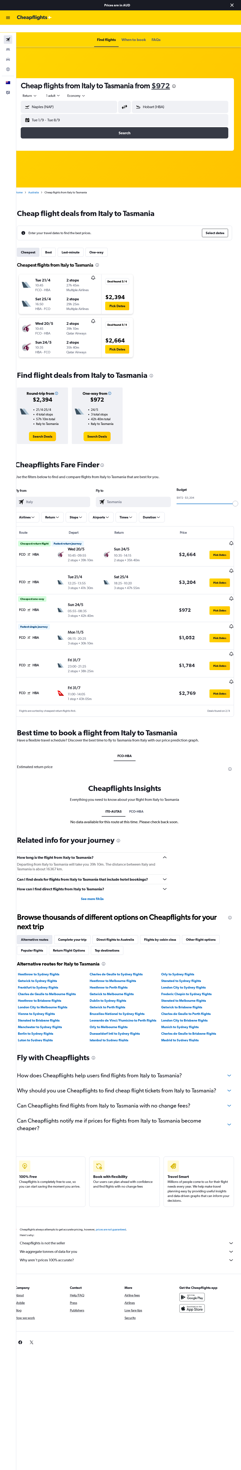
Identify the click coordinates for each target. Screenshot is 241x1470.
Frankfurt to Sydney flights (46, 973)
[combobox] (85, 88)
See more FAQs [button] (97, 884)
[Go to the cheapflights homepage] (34, 17)
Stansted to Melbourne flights (186, 986)
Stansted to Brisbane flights (47, 1006)
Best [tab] (56, 245)
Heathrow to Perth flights (114, 973)
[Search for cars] (8, 52)
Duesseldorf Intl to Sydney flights (120, 1019)
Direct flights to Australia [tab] (123, 925)
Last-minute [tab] (79, 245)
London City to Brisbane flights (187, 1006)
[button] (232, 5)
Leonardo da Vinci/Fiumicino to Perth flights (128, 1006)
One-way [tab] (105, 245)
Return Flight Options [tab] (77, 936)
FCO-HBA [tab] (128, 736)
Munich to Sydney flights (182, 1012)
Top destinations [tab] (115, 936)
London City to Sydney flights (186, 973)
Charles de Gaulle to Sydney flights (121, 960)
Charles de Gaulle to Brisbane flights (191, 1019)
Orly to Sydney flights (180, 960)
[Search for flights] (8, 32)
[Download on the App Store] (194, 1301)
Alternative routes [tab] (42, 925)
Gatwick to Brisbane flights (184, 993)
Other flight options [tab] (209, 925)
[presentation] (182, 79)
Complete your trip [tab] (80, 925)
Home (27, 185)
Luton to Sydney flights (43, 1026)
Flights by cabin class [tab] (168, 925)
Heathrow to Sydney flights (47, 960)
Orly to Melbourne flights (114, 1012)
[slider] (235, 496)
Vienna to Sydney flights (44, 999)
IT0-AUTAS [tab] (118, 797)
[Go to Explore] (8, 61)
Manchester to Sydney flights (48, 1012)
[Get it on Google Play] (194, 1290)
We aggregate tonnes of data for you (131, 1245)
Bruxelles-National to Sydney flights (122, 999)
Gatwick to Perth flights (113, 993)
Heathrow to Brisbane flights (47, 986)
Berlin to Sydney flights (43, 1019)
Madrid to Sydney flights (182, 1026)
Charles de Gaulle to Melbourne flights (55, 979)
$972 (169, 78)
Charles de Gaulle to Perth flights (188, 999)
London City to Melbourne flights (51, 993)
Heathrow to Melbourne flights (118, 966)
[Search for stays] (8, 42)
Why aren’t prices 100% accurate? (131, 1253)
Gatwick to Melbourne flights (117, 979)
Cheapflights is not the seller (131, 1236)
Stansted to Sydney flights (184, 966)
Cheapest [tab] (36, 245)
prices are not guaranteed (119, 1222)
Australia (41, 185)
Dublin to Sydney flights (113, 986)
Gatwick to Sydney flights (45, 966)
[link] (49, 429)
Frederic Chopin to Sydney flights (189, 979)
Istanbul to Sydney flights (114, 1026)
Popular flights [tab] (40, 936)
